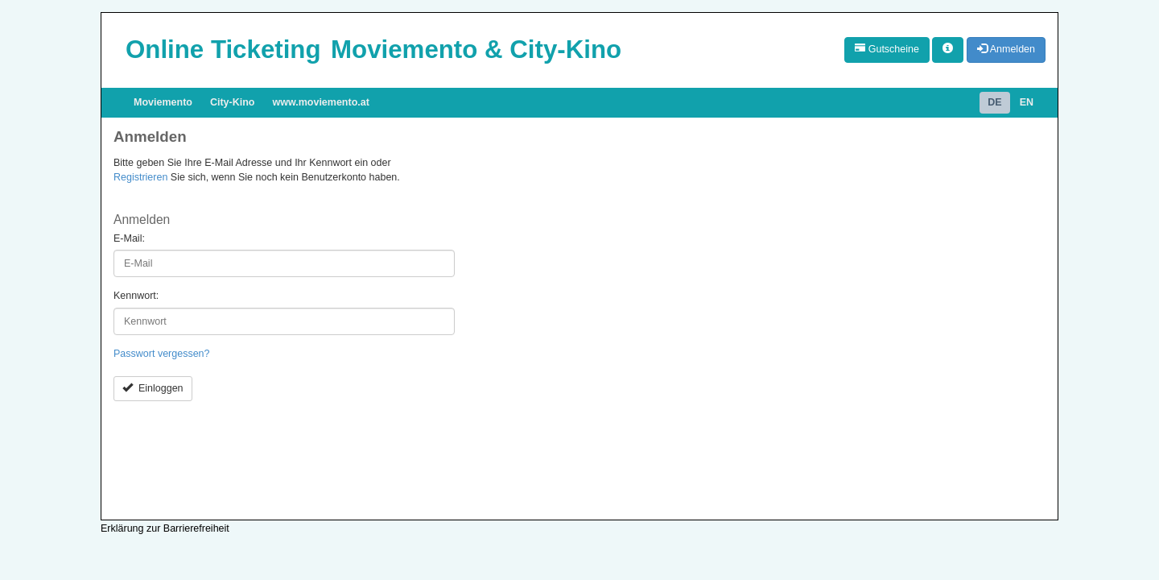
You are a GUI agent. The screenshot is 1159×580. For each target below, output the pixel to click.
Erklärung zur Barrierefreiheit (165, 528)
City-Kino (232, 102)
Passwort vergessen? (161, 353)
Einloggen (153, 388)
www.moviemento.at (321, 102)
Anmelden (1006, 49)
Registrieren (140, 177)
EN (1026, 102)
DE (994, 102)
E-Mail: (129, 238)
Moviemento (163, 102)
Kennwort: (136, 295)
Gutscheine (887, 49)
